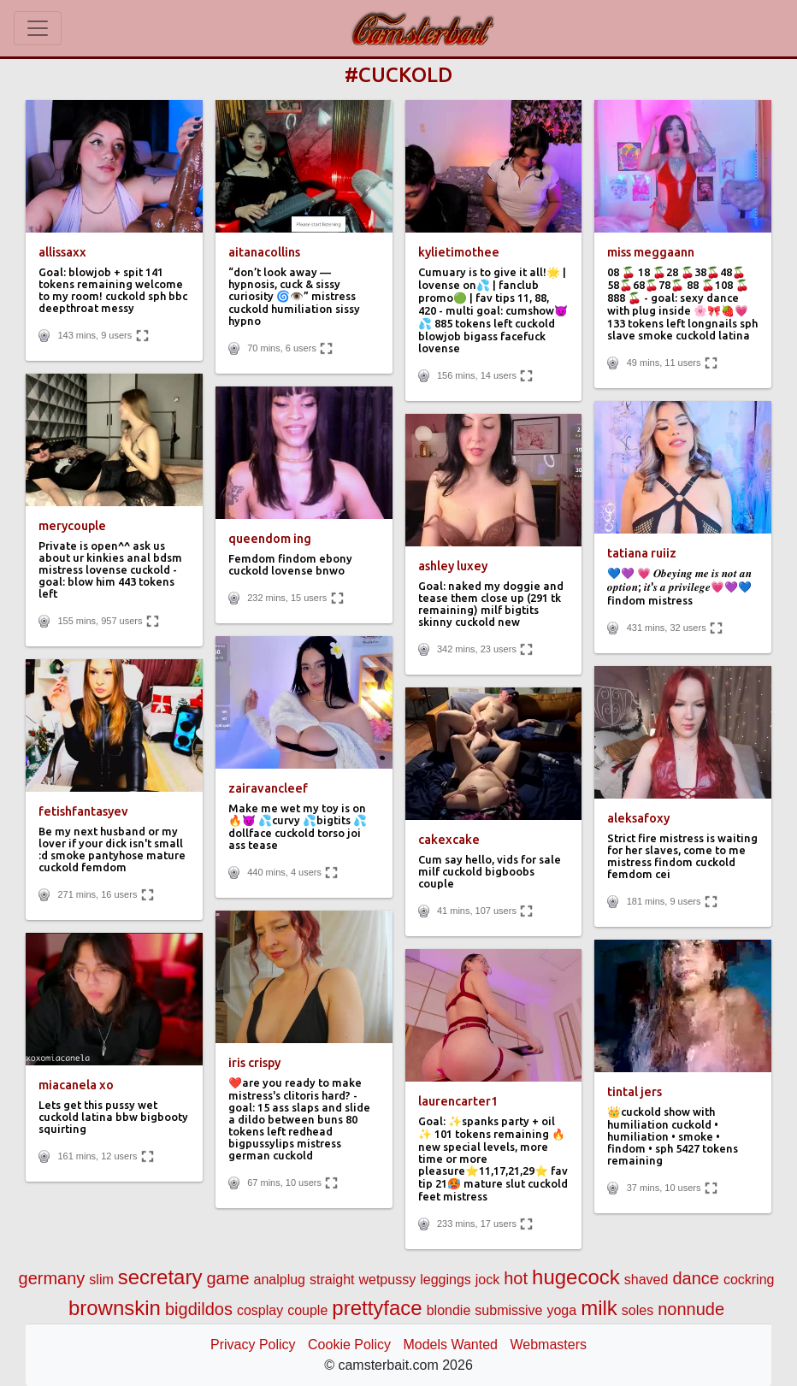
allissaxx (62, 252)
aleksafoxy (638, 818)
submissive (508, 1310)
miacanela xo (76, 1085)
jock (487, 1279)
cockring (749, 1279)
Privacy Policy (253, 1344)
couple (307, 1310)
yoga (561, 1310)
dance (695, 1278)
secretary (160, 1277)
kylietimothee (458, 252)
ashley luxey (452, 566)
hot (516, 1278)
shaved (646, 1279)
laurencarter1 (458, 1101)
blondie (449, 1310)
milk (599, 1307)
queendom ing (269, 539)
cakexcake (449, 839)
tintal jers (634, 1092)
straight (332, 1279)
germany (52, 1278)
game (227, 1278)
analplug (280, 1279)
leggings (445, 1279)
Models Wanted (450, 1344)
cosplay (260, 1310)
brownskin (114, 1307)
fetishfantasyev (83, 811)
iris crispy (254, 1063)
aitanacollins (264, 252)
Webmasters (548, 1344)
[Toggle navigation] (38, 28)
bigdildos (199, 1309)
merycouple (72, 526)
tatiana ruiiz (641, 553)
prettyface (377, 1307)
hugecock (576, 1277)
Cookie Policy (349, 1344)
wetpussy (387, 1279)
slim (101, 1279)
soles (637, 1310)
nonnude (691, 1309)
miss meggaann (650, 252)
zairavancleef (268, 788)
